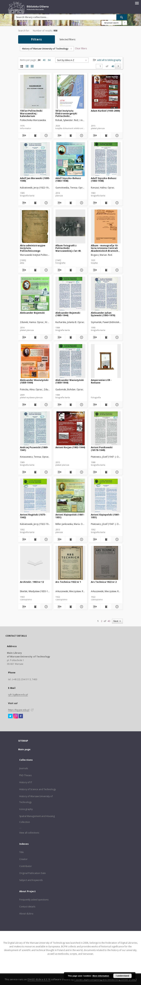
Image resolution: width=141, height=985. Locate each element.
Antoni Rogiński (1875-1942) (33, 516)
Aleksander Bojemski (32, 312)
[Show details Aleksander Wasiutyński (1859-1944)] (45, 404)
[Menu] (136, 3)
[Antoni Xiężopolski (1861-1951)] (70, 496)
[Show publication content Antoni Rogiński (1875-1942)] (34, 539)
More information (101, 976)
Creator (23, 859)
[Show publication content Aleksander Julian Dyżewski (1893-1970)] (105, 337)
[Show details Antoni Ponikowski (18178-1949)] (116, 472)
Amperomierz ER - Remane (101, 381)
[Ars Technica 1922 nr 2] (106, 563)
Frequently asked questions (33, 899)
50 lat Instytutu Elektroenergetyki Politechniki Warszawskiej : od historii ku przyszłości (68, 113)
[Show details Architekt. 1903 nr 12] (45, 606)
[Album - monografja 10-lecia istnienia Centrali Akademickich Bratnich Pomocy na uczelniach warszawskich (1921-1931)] (106, 227)
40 (44, 60)
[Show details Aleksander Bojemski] (45, 337)
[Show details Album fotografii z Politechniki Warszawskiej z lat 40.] (81, 270)
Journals (23, 768)
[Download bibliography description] (23, 135)
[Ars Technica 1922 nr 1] (70, 563)
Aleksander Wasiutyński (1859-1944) (34, 381)
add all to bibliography (106, 60)
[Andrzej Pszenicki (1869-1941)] (35, 428)
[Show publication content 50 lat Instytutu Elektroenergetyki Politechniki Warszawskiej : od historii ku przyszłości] (70, 135)
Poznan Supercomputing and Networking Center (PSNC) (105, 979)
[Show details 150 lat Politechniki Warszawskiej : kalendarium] (45, 135)
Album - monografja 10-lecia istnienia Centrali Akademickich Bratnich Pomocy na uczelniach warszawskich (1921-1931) (106, 248)
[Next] (118, 66)
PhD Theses (25, 775)
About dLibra (26, 913)
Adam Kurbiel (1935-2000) (105, 110)
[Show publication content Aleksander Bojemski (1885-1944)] (70, 337)
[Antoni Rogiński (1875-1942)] (35, 496)
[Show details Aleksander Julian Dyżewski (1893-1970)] (116, 337)
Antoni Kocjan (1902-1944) (70, 447)
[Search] (121, 17)
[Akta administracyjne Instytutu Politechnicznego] (35, 227)
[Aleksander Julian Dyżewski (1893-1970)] (106, 294)
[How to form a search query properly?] (124, 23)
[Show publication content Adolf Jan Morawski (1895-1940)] (34, 202)
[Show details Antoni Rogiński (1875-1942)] (45, 539)
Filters (36, 39)
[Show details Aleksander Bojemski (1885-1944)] (81, 337)
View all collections (29, 832)
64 (49, 60)
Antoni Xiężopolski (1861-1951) (69, 516)
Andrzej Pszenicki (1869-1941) (34, 449)
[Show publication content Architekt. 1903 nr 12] (34, 606)
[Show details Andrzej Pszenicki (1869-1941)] (45, 472)
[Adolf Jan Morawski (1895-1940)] (35, 159)
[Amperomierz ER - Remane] (106, 361)
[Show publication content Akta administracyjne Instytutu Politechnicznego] (34, 270)
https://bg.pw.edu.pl (18, 709)
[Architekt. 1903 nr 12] (35, 563)
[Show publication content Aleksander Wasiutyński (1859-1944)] (34, 404)
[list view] (32, 66)
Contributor (25, 866)
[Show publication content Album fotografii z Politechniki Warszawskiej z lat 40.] (70, 270)
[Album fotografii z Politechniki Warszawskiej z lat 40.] (70, 227)
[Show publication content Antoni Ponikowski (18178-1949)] (105, 472)
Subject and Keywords (31, 880)
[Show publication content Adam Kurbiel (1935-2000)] (105, 135)
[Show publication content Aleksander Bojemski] (34, 337)
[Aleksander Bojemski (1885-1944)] (70, 294)
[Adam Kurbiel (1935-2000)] (106, 92)
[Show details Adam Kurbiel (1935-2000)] (116, 135)
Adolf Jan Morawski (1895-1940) (35, 179)
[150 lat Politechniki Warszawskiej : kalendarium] (35, 92)
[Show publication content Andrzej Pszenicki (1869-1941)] (34, 472)
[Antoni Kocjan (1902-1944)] (70, 428)
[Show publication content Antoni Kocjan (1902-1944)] (70, 472)
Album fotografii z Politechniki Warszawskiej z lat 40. (68, 248)
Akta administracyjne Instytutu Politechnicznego (32, 248)
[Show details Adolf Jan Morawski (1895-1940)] (45, 202)
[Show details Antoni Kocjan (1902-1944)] (81, 472)
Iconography (26, 809)
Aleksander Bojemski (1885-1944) (67, 314)
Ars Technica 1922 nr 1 (68, 581)
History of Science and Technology (37, 789)
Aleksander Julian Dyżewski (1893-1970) (103, 314)
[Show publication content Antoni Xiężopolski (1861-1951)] (70, 539)
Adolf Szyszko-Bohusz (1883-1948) (68, 179)
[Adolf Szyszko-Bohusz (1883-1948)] (70, 159)
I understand (122, 976)
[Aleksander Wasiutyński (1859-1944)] (35, 361)
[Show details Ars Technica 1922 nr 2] (116, 606)
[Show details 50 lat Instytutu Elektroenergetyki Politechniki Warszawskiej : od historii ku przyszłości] (81, 135)
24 (39, 60)
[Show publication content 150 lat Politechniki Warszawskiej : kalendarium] (34, 135)
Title (21, 852)
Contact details (27, 906)
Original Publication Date (32, 873)
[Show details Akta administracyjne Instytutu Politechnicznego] (45, 270)
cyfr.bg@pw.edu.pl (18, 694)
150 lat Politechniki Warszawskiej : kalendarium (31, 113)
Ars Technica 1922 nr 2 (104, 581)
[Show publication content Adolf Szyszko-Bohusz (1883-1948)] (70, 202)
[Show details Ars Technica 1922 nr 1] (81, 606)
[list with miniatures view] (27, 66)
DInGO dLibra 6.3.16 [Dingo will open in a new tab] (39, 979)
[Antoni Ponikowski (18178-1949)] (106, 428)
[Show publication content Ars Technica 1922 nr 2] (105, 606)
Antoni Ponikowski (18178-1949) (102, 449)
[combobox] (71, 60)
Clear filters (81, 48)
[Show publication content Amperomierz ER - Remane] (105, 404)
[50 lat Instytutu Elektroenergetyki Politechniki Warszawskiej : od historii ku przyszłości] (70, 92)
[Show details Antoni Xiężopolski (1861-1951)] (81, 539)
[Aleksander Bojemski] (35, 294)
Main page (24, 749)
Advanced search (111, 23)
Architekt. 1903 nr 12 (32, 581)
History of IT (25, 782)
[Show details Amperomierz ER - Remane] (116, 404)
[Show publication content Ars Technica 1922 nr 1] (70, 606)
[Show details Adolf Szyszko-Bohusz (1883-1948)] (81, 202)
